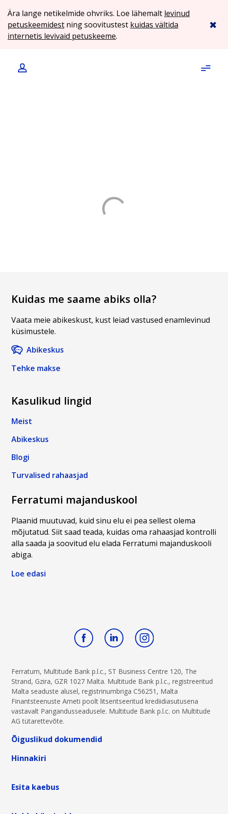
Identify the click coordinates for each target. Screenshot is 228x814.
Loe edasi (28, 573)
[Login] (23, 68)
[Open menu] (205, 68)
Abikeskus (45, 350)
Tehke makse (36, 368)
